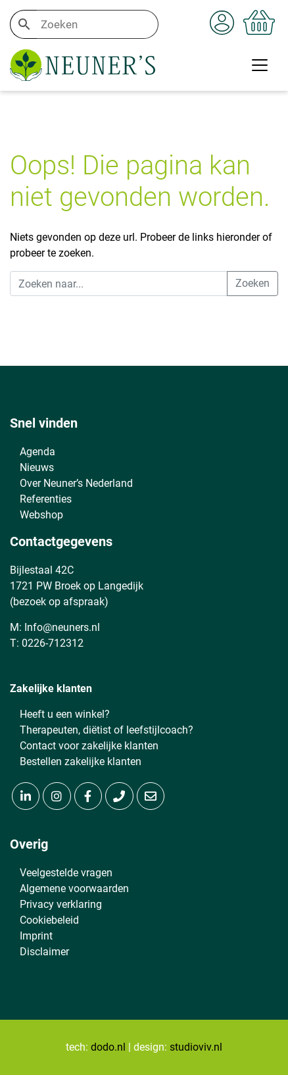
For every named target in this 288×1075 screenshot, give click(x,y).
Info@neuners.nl (62, 627)
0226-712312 (53, 643)
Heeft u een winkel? (65, 714)
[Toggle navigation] (259, 65)
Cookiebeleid (49, 920)
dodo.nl (108, 1047)
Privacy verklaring (61, 904)
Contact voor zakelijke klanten (89, 745)
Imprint (36, 936)
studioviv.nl (196, 1047)
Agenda (37, 451)
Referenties (46, 499)
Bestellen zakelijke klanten (80, 761)
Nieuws (37, 467)
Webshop (41, 515)
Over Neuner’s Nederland (76, 483)
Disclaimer (44, 951)
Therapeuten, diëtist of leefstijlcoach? (106, 730)
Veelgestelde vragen (66, 872)
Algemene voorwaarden (74, 888)
